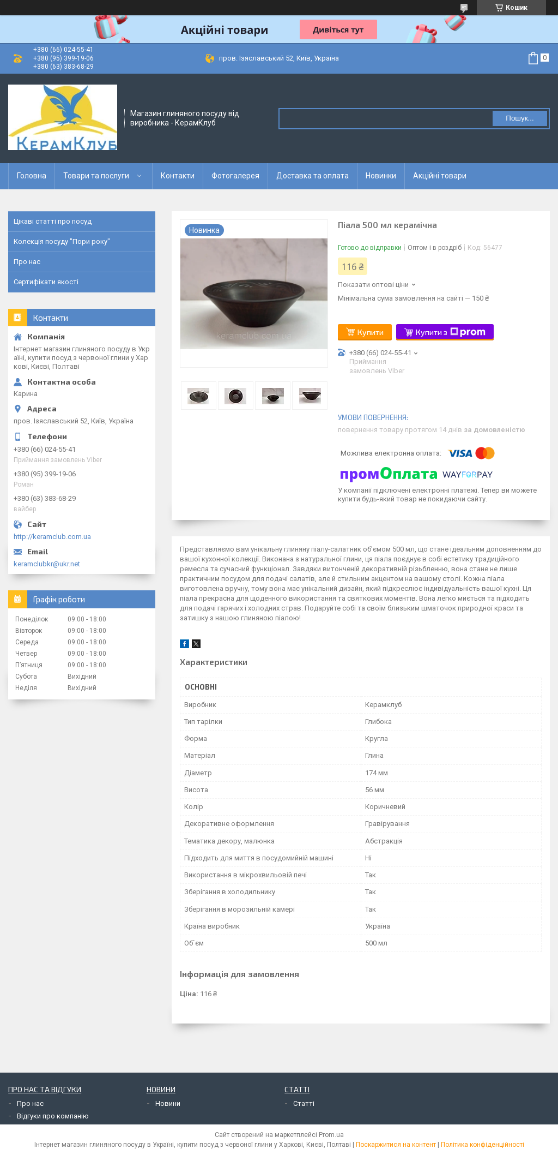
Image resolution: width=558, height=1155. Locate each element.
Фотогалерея (235, 175)
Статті (303, 1103)
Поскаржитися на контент (396, 1144)
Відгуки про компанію (53, 1116)
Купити (370, 332)
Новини (167, 1103)
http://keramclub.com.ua (52, 536)
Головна (31, 175)
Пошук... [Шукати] (519, 118)
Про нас (27, 262)
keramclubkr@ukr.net (47, 564)
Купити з (451, 332)
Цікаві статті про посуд (53, 221)
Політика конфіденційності (482, 1144)
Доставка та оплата (312, 175)
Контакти (178, 175)
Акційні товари (439, 175)
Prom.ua (331, 1135)
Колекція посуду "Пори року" (62, 241)
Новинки (381, 175)
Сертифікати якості (46, 282)
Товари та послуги (96, 175)
